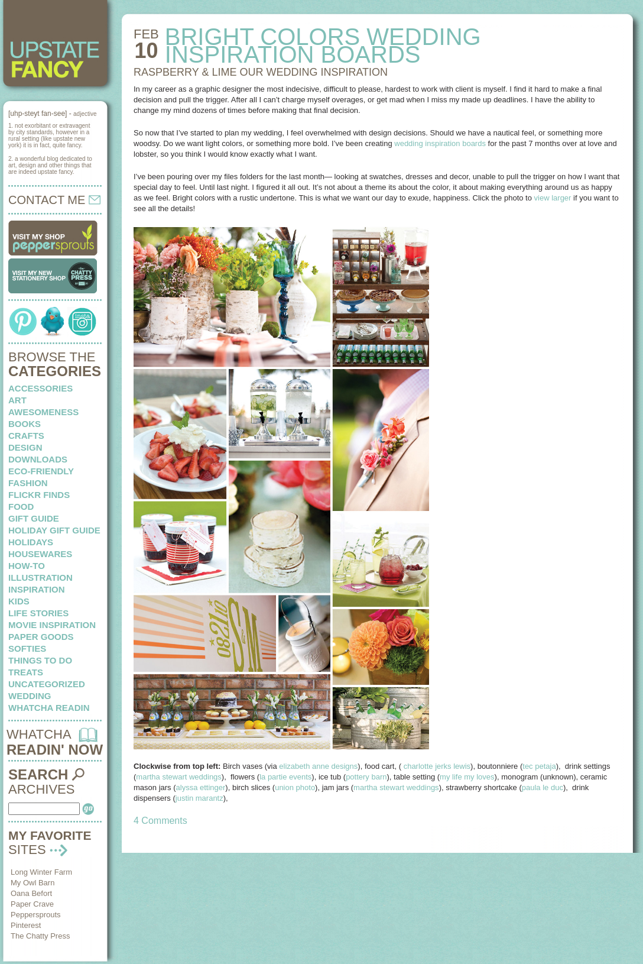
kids (19, 601)
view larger (552, 197)
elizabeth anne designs (318, 766)
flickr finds (39, 495)
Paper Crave (32, 904)
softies (27, 648)
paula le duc (542, 787)
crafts (26, 436)
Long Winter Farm (41, 872)
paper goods (41, 637)
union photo (295, 787)
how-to (26, 566)
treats (25, 672)
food (21, 507)
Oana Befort (31, 893)
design (25, 447)
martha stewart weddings (179, 776)
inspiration (36, 589)
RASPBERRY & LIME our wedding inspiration (261, 72)
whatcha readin (48, 708)
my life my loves (467, 776)
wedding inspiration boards (440, 143)
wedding (29, 696)
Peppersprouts (36, 914)
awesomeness (43, 412)
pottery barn (366, 776)
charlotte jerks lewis (437, 766)
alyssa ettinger (201, 787)
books (24, 424)
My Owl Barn (32, 882)
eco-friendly (41, 471)
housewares (40, 554)
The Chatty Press (40, 935)
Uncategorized (46, 684)
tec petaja (539, 766)
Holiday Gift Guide (54, 530)
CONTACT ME (54, 199)
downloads (37, 459)
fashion (28, 483)
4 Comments (160, 821)
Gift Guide (33, 518)
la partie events (285, 776)
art (17, 400)
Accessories (40, 388)
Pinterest (26, 925)
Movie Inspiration (52, 625)
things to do (40, 660)
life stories (38, 613)
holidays (30, 542)
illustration (40, 577)
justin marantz (199, 798)
